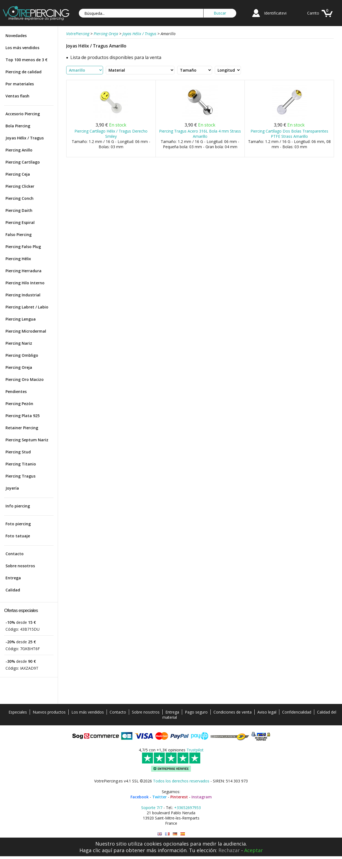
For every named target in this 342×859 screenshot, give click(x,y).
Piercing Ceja (17, 174)
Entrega (13, 577)
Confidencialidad (296, 712)
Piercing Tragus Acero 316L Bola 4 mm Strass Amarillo (200, 133)
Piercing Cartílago (22, 162)
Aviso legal (266, 712)
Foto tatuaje (17, 535)
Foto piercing (18, 523)
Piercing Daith (18, 210)
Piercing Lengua (20, 319)
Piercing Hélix (18, 258)
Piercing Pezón (19, 403)
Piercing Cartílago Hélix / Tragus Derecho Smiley (111, 133)
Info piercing (17, 506)
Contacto (14, 553)
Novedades (16, 35)
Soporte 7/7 (151, 807)
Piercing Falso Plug (23, 246)
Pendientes (16, 391)
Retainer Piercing (21, 427)
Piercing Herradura (23, 270)
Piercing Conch (19, 198)
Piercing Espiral (20, 222)
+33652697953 (187, 807)
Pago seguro (196, 712)
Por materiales (19, 83)
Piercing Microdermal (25, 331)
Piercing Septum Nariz (26, 439)
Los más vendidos (22, 47)
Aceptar (253, 850)
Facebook (139, 796)
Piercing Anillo (18, 150)
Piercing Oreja (18, 367)
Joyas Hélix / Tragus (24, 138)
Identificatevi (275, 13)
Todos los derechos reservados (181, 781)
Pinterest (179, 796)
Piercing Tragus (20, 476)
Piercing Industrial (22, 294)
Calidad (12, 590)
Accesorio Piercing (22, 113)
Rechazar (229, 850)
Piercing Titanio (20, 464)
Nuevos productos (49, 712)
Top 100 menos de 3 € (26, 59)
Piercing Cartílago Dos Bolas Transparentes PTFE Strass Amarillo (289, 133)
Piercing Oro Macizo (24, 379)
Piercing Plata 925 (22, 415)
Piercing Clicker (19, 186)
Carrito (313, 13)
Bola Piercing (17, 125)
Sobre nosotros (20, 565)
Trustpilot (195, 750)
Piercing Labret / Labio (26, 307)
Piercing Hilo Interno (25, 282)
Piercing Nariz (18, 343)
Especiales (18, 712)
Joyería (12, 488)
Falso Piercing (18, 234)
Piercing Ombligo (21, 355)
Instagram (201, 796)
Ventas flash (17, 96)
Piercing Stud (18, 451)
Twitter (159, 796)
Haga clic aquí (95, 850)
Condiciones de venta (232, 712)
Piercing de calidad (23, 71)
